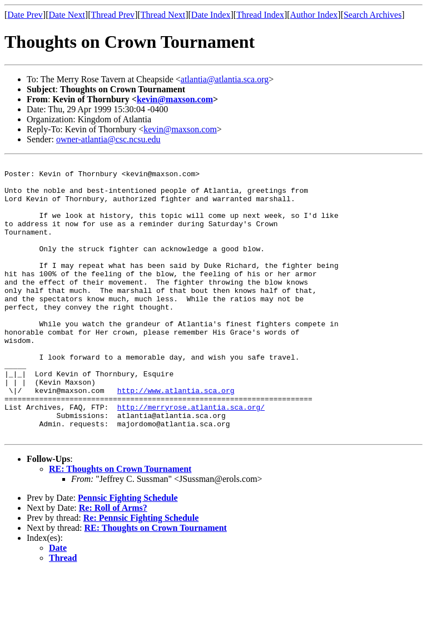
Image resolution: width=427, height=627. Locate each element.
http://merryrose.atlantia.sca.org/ (191, 457)
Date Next (67, 14)
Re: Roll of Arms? (113, 563)
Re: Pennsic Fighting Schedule (141, 573)
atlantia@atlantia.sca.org (225, 79)
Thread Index (260, 14)
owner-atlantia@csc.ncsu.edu (108, 139)
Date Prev (25, 14)
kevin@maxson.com (175, 99)
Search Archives (372, 14)
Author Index (314, 14)
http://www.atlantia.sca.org (176, 437)
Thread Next (163, 14)
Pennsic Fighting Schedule (128, 553)
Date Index (211, 14)
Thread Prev (113, 14)
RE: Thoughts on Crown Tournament (120, 524)
